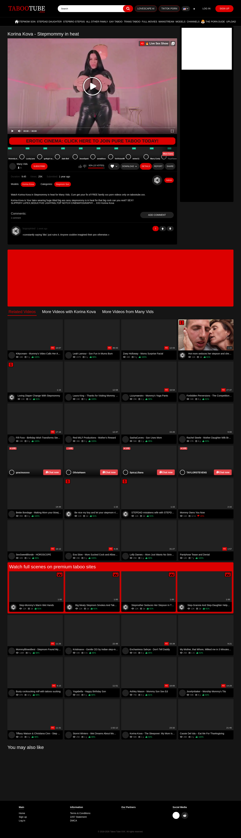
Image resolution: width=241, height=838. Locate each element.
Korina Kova (28, 184)
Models (180, 21)
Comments (18, 213)
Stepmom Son (26, 21)
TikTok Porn (169, 8)
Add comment (157, 215)
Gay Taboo (116, 21)
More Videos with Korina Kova (69, 311)
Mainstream (166, 21)
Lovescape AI (145, 8)
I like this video (80, 166)
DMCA (73, 820)
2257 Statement (78, 817)
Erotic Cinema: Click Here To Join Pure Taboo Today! (92, 141)
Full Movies (149, 21)
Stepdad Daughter (49, 21)
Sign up (224, 8)
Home (16, 21)
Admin (169, 180)
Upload (231, 21)
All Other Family (97, 21)
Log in (206, 8)
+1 (162, 228)
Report (158, 166)
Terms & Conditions (80, 813)
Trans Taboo (132, 21)
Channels (193, 21)
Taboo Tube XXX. (118, 831)
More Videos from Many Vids (127, 311)
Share (170, 166)
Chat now (52, 472)
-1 (170, 228)
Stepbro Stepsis (74, 21)
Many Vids (22, 164)
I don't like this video (84, 166)
